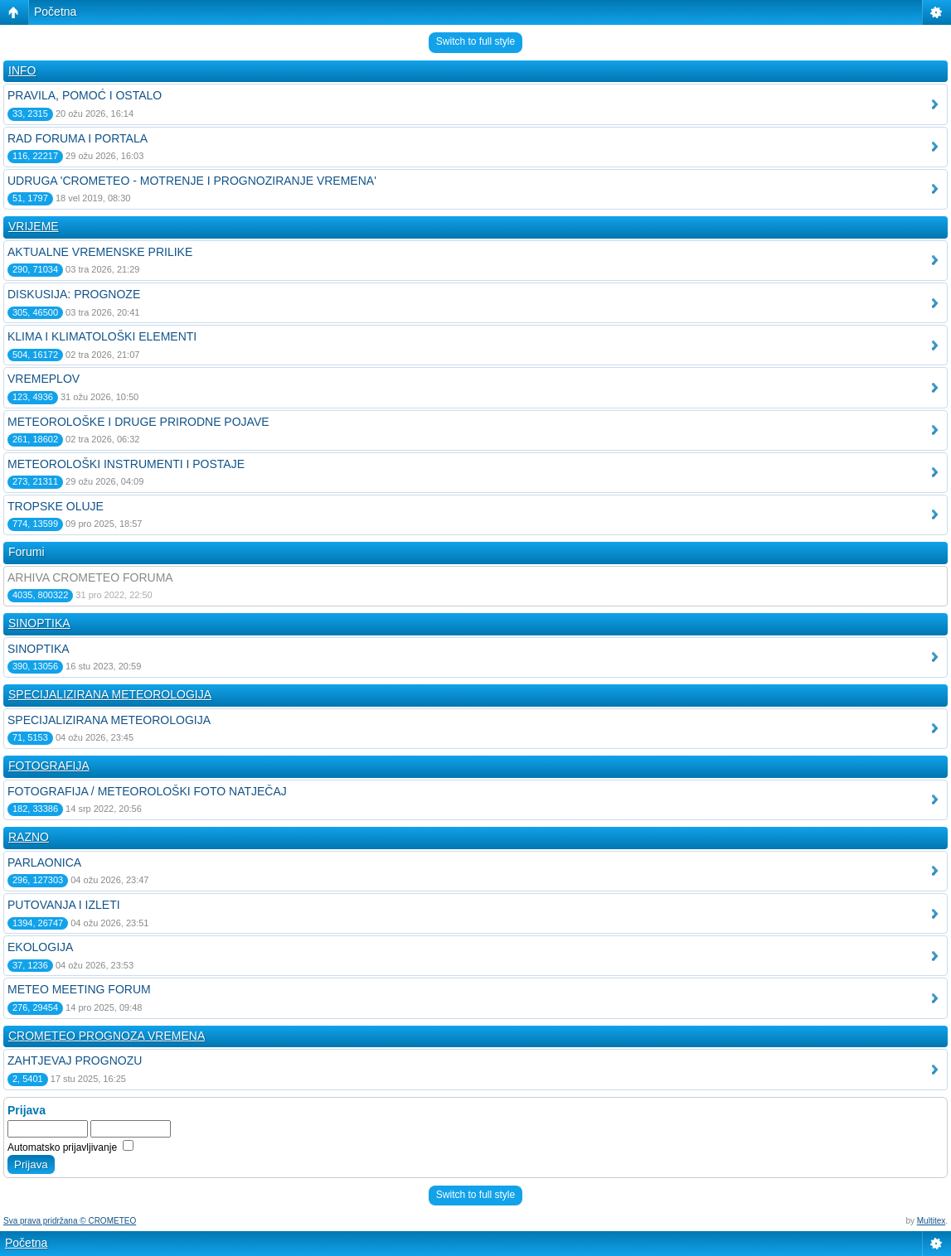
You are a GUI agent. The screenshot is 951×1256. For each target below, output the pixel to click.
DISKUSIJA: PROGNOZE (73, 294)
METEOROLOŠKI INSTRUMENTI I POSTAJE (126, 464)
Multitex (931, 1220)
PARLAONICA (44, 862)
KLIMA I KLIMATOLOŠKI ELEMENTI (102, 336)
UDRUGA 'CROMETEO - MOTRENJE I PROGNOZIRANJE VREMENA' (191, 180)
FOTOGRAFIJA (49, 765)
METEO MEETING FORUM (79, 989)
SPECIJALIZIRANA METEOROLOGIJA (109, 694)
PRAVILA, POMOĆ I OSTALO (84, 95)
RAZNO (28, 836)
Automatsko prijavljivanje (70, 1147)
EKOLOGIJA (40, 947)
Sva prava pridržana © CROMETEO (69, 1220)
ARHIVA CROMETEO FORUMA (90, 577)
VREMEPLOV (43, 378)
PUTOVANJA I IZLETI (63, 904)
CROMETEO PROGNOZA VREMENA (106, 1035)
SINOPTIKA (39, 623)
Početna (55, 11)
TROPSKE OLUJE (55, 506)
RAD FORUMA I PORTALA (77, 138)
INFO (22, 70)
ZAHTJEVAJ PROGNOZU (74, 1060)
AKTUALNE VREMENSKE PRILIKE (99, 251)
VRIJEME (33, 226)
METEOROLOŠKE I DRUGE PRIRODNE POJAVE (138, 421)
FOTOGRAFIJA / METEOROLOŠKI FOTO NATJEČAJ (147, 791)
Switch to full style (475, 41)
